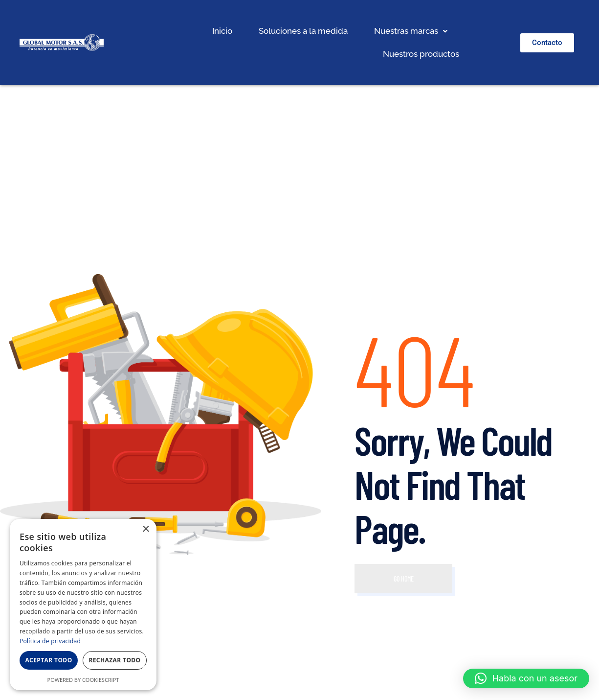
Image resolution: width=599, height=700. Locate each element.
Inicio (222, 31)
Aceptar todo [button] (48, 660)
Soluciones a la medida (303, 31)
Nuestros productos (421, 54)
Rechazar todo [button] (114, 660)
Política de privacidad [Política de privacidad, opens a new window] (50, 641)
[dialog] (83, 604)
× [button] (145, 529)
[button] (411, 31)
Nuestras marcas (410, 31)
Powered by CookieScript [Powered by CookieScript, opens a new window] (83, 679)
